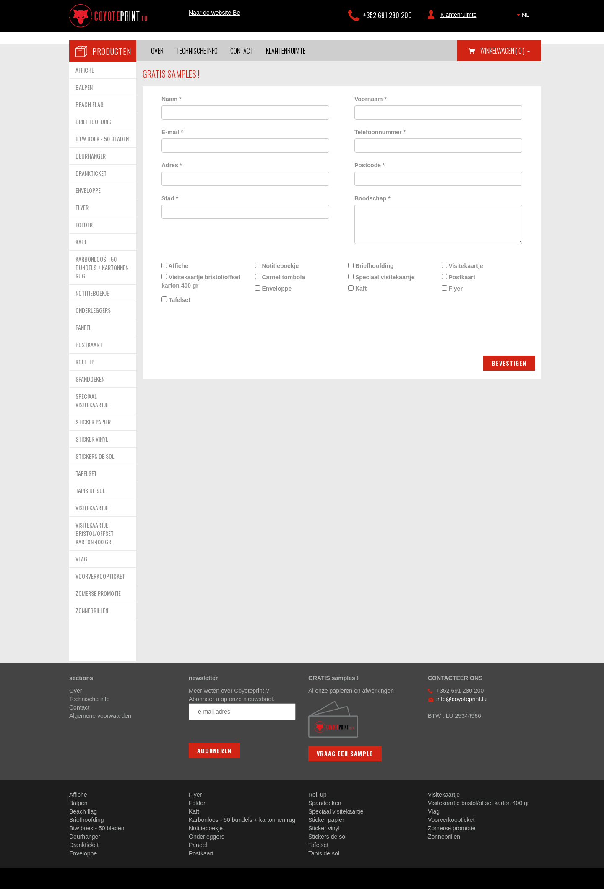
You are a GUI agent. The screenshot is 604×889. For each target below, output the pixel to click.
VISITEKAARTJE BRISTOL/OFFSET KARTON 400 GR (95, 533)
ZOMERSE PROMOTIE (98, 593)
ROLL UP (85, 361)
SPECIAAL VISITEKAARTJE (92, 400)
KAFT (81, 241)
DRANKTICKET (91, 173)
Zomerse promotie (452, 828)
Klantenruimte (458, 14)
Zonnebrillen (444, 836)
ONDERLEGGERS (93, 310)
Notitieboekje (277, 266)
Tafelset (175, 299)
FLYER (82, 207)
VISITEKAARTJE (92, 507)
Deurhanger (84, 836)
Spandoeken (324, 803)
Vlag (434, 811)
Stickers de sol (327, 836)
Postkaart (459, 277)
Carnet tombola (280, 277)
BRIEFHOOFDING (94, 121)
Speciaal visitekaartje (381, 277)
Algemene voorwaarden (100, 715)
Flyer (452, 288)
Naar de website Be (214, 12)
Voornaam (370, 99)
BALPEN (84, 87)
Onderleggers (206, 836)
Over (157, 51)
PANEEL (83, 327)
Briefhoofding (371, 266)
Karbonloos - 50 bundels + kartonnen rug (242, 819)
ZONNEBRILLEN (92, 610)
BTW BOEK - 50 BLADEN (102, 138)
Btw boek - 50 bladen (97, 828)
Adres (171, 165)
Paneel (198, 845)
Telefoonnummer (380, 132)
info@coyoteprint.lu (461, 699)
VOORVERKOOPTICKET (100, 576)
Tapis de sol (323, 853)
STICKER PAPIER (93, 421)
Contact (241, 51)
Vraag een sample (345, 753)
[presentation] (219, 322)
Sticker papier (326, 819)
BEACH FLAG (90, 104)
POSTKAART (89, 344)
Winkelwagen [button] (505, 51)
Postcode (369, 165)
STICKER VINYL (92, 438)
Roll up (317, 794)
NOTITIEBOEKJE (92, 293)
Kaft (357, 288)
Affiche (174, 266)
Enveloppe (273, 288)
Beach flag (83, 811)
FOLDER (84, 224)
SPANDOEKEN (90, 378)
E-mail (172, 132)
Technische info (197, 51)
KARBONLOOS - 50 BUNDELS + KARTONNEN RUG (102, 267)
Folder (197, 803)
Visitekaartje (462, 266)
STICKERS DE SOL (95, 456)
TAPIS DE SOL (90, 490)
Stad (169, 198)
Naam (171, 99)
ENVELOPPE (88, 190)
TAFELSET (86, 473)
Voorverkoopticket (451, 819)
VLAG (81, 558)
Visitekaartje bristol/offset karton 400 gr (200, 281)
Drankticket (84, 845)
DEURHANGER (91, 155)
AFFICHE (85, 69)
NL (523, 14)
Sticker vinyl (324, 828)
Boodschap (372, 198)
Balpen (78, 803)
